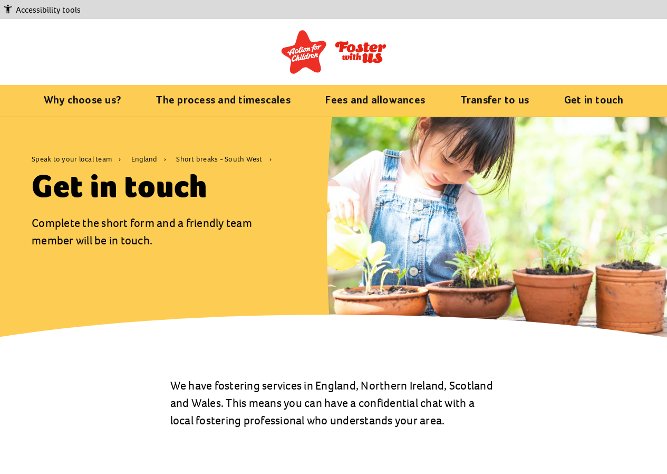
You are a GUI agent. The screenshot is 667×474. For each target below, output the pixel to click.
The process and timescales (223, 101)
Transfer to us (494, 101)
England (145, 159)
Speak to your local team (72, 159)
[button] (333, 10)
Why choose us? (82, 101)
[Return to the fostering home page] (333, 51)
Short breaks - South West (220, 159)
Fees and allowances (375, 101)
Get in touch (594, 101)
